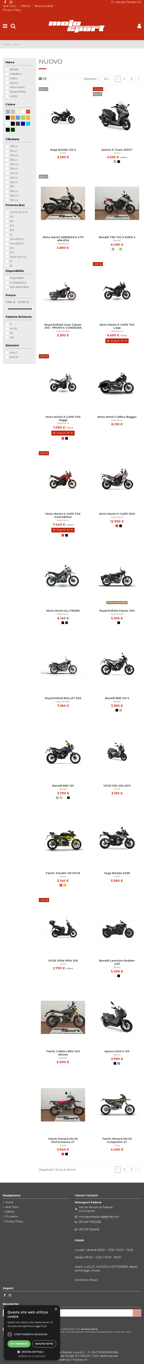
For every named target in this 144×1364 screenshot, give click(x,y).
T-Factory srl (79, 1359)
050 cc (14, 146)
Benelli (117, 240)
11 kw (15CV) (16, 238)
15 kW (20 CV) (18, 256)
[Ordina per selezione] (91, 79)
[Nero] (118, 161)
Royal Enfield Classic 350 (117, 610)
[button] (32, 1352)
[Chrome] (115, 622)
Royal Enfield (63, 331)
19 (11, 265)
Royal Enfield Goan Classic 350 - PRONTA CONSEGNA (63, 326)
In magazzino (18, 282)
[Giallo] (64, 885)
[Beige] (115, 976)
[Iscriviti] (137, 1313)
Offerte (26, 6)
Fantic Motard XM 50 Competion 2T (117, 1140)
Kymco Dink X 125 (117, 1051)
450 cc (14, 177)
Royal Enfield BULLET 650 (63, 698)
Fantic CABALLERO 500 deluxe (63, 1053)
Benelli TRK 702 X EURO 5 (117, 237)
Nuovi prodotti (44, 6)
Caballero (63, 1058)
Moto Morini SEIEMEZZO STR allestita (63, 239)
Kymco (117, 153)
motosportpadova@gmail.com (99, 1216)
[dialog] (32, 1332)
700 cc (14, 199)
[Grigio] (115, 161)
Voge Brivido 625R (117, 873)
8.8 (12, 229)
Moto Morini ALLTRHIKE (63, 610)
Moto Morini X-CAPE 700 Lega (117, 326)
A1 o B (13, 328)
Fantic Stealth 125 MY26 (63, 873)
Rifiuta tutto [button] (44, 1343)
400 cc (14, 173)
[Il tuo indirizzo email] (68, 1313)
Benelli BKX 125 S (117, 698)
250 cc (14, 159)
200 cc (14, 155)
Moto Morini (63, 243)
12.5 (12, 247)
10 (11, 234)
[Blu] (118, 1063)
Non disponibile (19, 286)
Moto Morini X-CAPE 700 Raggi (63, 418)
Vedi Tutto (10, 6)
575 (12, 186)
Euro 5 (13, 352)
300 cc (14, 164)
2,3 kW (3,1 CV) (18, 212)
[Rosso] (63, 438)
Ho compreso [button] (19, 1343)
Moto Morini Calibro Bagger (117, 417)
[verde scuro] (66, 622)
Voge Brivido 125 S (63, 149)
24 (107, 79)
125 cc (13, 150)
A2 (11, 332)
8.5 (12, 216)
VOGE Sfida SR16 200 (63, 960)
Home (9, 1202)
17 (11, 261)
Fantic (63, 876)
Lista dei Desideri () (125, 2)
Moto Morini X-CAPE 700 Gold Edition (63, 515)
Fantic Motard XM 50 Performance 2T (63, 1140)
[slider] (7, 308)
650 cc (14, 195)
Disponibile (17, 277)
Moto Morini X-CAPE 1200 (117, 513)
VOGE (63, 153)
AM (12, 337)
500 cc (14, 182)
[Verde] (120, 249)
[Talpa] (61, 797)
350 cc (14, 168)
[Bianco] (117, 249)
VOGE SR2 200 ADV (117, 785)
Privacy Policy (12, 10)
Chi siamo (11, 1216)
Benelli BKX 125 (63, 785)
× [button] (55, 1309)
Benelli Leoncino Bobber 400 (117, 962)
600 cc (14, 190)
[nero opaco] (118, 622)
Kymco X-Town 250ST (117, 149)
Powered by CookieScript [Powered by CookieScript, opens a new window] (32, 1356)
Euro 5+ (14, 356)
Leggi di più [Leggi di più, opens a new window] (40, 1326)
